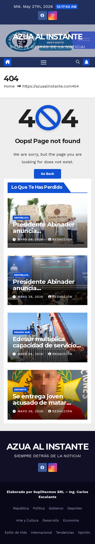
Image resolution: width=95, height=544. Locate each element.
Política (39, 508)
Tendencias (65, 532)
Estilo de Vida (16, 532)
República (21, 217)
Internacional (41, 532)
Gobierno (56, 508)
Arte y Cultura (27, 520)
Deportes (74, 508)
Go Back (47, 174)
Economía (71, 520)
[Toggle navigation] (43, 62)
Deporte (20, 389)
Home (9, 86)
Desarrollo (51, 520)
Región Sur (22, 332)
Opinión (84, 532)
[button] (78, 62)
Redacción (60, 239)
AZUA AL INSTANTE (47, 36)
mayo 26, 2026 (31, 239)
